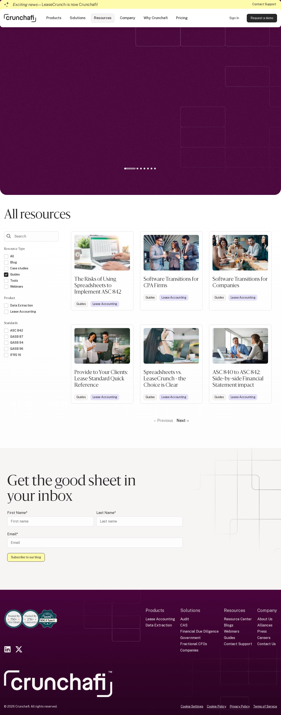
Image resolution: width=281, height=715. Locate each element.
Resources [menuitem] (234, 610)
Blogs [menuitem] (228, 625)
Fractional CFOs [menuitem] (193, 644)
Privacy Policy (240, 706)
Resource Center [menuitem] (238, 619)
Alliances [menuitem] (264, 625)
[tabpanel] (140, 117)
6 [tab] (151, 168)
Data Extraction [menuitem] (159, 625)
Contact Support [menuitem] (238, 644)
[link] (20, 17)
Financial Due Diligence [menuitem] (199, 631)
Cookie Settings (192, 706)
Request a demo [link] (261, 18)
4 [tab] (144, 168)
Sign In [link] (234, 18)
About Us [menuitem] (264, 619)
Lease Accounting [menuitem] (160, 619)
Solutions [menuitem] (190, 610)
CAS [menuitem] (183, 625)
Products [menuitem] (155, 610)
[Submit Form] (8, 236)
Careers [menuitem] (263, 638)
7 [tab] (155, 168)
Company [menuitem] (267, 610)
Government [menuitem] (190, 638)
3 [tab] (141, 168)
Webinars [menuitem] (231, 631)
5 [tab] (148, 168)
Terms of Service (265, 706)
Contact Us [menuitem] (266, 644)
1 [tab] (131, 169)
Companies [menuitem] (189, 650)
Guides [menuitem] (229, 638)
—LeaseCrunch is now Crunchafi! (55, 4)
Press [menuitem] (262, 631)
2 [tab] (137, 168)
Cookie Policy (216, 706)
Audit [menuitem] (184, 619)
